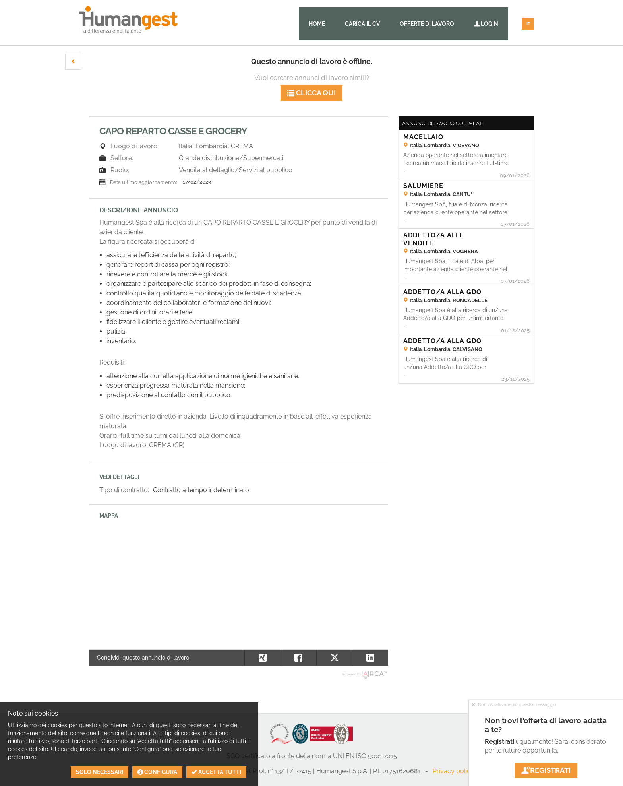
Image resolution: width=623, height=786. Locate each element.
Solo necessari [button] (99, 772)
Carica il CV (362, 24)
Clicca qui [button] (311, 93)
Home (317, 24)
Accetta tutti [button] (216, 772)
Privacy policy (453, 771)
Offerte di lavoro (427, 24)
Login (486, 24)
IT (528, 24)
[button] (73, 62)
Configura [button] (157, 772)
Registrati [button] (546, 770)
